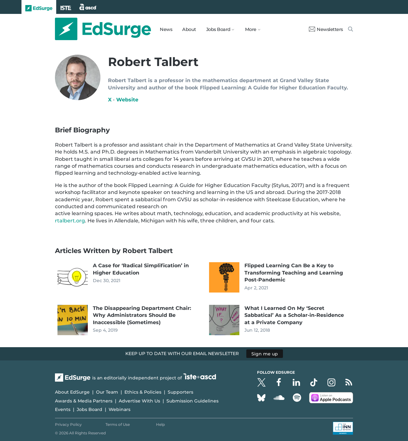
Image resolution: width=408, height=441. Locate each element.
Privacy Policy (68, 424)
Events (62, 409)
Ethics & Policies (142, 392)
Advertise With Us (139, 401)
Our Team (107, 392)
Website (127, 100)
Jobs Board (89, 409)
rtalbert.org (70, 221)
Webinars (119, 409)
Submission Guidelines (192, 401)
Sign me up (264, 353)
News (166, 29)
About (189, 29)
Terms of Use (117, 424)
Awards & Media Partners (83, 401)
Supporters (180, 392)
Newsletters (326, 29)
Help (160, 424)
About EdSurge (72, 392)
